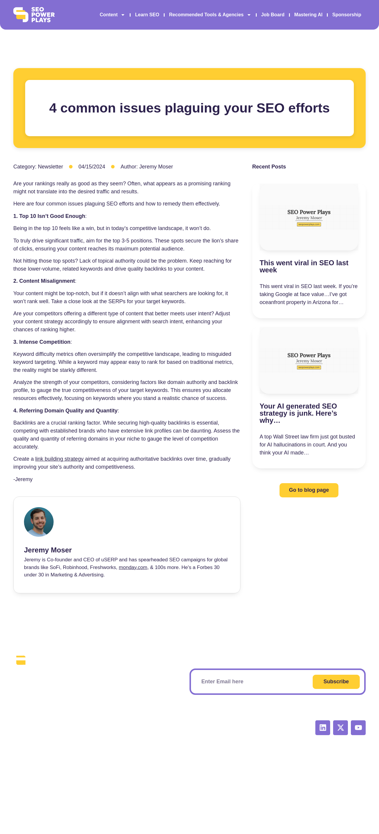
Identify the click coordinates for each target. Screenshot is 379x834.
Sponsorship (346, 14)
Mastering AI (308, 14)
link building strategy (59, 459)
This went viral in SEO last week (304, 266)
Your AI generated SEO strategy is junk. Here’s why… (298, 413)
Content (112, 15)
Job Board (273, 14)
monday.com (133, 567)
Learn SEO (147, 14)
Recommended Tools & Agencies (210, 15)
